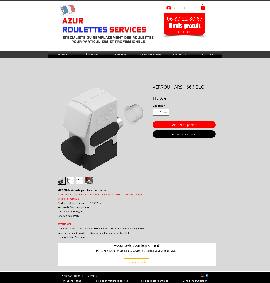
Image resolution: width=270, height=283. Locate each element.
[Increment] (166, 112)
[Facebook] (207, 275)
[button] (203, 7)
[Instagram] (202, 275)
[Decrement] (155, 112)
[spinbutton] (161, 112)
